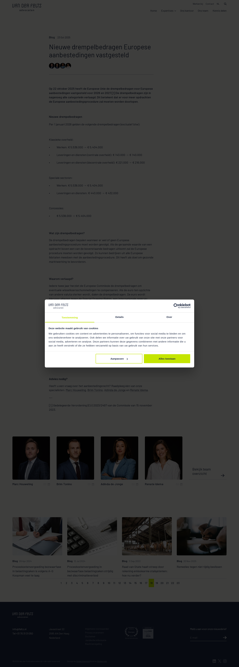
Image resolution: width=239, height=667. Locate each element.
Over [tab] (169, 316)
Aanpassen (119, 358)
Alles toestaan (167, 358)
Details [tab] (119, 316)
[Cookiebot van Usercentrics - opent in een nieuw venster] (176, 305)
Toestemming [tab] (70, 317)
